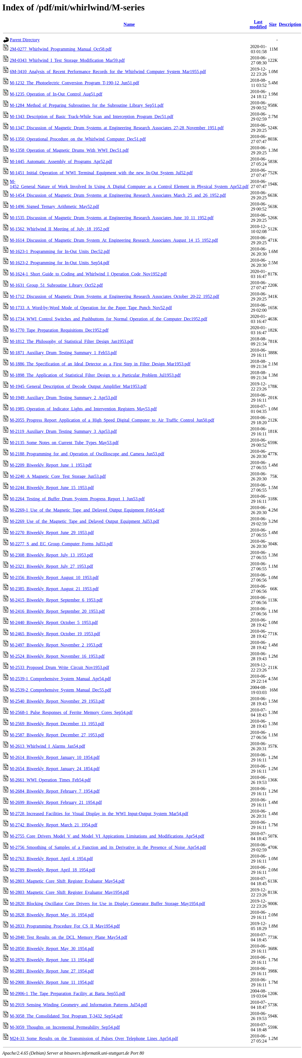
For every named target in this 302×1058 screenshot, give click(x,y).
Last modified (258, 24)
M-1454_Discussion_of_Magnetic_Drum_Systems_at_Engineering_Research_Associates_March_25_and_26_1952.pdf (118, 195)
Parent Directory (25, 39)
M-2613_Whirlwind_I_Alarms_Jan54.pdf (47, 746)
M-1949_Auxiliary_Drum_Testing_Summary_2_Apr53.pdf (63, 397)
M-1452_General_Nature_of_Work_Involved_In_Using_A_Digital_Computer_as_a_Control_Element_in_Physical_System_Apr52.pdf (129, 184)
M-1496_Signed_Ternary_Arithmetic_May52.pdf (54, 206)
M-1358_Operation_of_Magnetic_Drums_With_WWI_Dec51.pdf (69, 150)
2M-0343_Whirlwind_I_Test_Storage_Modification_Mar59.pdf (67, 60)
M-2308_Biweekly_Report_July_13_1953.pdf (51, 555)
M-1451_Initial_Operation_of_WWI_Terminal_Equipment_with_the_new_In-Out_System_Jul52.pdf (101, 172)
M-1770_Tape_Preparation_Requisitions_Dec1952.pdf (59, 330)
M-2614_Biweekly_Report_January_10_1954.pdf (55, 757)
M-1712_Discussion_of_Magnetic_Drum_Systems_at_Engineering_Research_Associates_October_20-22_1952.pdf (114, 296)
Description (290, 24)
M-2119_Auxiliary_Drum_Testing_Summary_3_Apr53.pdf (63, 431)
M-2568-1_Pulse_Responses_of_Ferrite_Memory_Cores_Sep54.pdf (71, 712)
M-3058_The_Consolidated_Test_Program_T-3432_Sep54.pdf (66, 1016)
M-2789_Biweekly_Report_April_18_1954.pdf (52, 869)
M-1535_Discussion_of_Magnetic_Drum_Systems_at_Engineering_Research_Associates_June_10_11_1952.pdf (112, 217)
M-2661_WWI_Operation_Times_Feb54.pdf (50, 779)
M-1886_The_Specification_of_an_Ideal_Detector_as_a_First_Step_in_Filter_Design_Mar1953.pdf (100, 363)
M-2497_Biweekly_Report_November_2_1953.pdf (56, 645)
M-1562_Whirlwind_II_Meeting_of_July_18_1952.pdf (59, 229)
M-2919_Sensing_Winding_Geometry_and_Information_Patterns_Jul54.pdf (78, 1004)
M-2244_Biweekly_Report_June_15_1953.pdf (52, 487)
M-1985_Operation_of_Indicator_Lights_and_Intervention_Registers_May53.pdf (83, 408)
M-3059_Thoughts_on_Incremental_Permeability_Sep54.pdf (65, 1027)
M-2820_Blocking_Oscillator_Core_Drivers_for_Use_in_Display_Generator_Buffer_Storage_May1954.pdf (107, 903)
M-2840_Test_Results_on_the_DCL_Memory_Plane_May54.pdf (68, 937)
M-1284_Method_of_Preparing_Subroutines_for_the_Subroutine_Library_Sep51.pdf (87, 105)
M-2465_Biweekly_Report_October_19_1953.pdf (55, 633)
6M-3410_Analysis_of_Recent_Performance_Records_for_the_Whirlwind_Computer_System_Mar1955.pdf (108, 71)
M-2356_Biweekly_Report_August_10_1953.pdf (54, 577)
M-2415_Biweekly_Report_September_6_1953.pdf (56, 600)
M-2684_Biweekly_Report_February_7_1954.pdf (55, 791)
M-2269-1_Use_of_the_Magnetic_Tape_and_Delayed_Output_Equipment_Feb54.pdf (87, 510)
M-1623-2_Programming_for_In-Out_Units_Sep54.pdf (59, 262)
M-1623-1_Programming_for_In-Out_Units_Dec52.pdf (60, 251)
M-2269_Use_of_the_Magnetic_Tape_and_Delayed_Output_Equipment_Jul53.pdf (84, 521)
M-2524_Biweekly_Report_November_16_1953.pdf (57, 656)
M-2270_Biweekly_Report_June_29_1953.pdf (52, 532)
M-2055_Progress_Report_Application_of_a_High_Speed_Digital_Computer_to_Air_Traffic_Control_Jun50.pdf (112, 420)
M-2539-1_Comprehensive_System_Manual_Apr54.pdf (60, 678)
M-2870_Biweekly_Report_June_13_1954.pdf (52, 959)
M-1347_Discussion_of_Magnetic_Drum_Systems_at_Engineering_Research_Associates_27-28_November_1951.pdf (117, 127)
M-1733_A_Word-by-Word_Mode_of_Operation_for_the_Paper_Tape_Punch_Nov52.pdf (91, 307)
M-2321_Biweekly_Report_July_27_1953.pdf (51, 566)
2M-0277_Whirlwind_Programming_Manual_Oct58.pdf (61, 49)
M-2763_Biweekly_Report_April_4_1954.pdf (51, 858)
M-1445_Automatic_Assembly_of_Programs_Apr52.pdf (61, 161)
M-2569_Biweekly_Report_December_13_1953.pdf (57, 723)
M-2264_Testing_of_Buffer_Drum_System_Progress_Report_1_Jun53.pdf (77, 498)
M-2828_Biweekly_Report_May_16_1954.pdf (52, 914)
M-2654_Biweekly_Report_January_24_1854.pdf (55, 768)
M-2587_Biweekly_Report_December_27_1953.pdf (57, 735)
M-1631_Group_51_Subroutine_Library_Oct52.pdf (56, 285)
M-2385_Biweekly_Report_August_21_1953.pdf (54, 588)
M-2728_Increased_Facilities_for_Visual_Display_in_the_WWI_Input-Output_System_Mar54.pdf (99, 813)
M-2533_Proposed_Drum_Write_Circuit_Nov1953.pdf (59, 667)
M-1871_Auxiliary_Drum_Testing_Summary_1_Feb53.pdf (63, 352)
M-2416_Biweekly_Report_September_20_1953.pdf (57, 611)
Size (273, 24)
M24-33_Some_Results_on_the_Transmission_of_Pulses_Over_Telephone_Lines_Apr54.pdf (94, 1038)
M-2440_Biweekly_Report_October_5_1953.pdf (54, 622)
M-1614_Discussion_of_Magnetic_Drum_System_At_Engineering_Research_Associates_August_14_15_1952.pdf (114, 240)
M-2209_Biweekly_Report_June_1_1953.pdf (51, 465)
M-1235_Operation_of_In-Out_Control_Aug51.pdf (56, 94)
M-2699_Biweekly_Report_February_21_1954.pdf (56, 802)
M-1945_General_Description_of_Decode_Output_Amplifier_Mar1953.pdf (78, 386)
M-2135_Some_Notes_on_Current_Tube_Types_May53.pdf (64, 442)
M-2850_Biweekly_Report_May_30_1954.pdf (52, 948)
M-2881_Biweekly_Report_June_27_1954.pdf (52, 971)
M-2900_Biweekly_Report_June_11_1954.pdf (52, 982)
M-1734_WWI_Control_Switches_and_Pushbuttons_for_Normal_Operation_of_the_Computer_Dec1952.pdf (108, 319)
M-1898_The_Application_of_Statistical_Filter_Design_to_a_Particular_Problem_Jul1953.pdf (95, 375)
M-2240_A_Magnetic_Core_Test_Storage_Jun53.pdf (58, 476)
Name (129, 24)
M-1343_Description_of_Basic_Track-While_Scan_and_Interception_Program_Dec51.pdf (91, 116)
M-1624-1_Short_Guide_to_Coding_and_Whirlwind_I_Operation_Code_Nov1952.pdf (88, 274)
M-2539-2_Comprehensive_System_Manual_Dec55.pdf (60, 690)
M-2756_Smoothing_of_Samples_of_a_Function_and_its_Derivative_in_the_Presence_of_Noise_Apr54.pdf (108, 847)
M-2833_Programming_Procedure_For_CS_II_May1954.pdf (65, 926)
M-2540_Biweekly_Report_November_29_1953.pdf (57, 701)
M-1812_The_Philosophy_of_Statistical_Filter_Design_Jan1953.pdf (71, 341)
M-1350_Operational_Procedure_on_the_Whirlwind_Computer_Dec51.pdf (78, 139)
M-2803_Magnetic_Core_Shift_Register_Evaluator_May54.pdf (67, 881)
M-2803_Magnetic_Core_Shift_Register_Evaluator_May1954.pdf (69, 892)
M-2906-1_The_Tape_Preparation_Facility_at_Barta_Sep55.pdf (67, 993)
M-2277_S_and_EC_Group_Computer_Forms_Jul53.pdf (61, 543)
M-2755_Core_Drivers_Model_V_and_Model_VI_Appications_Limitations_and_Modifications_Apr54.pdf (107, 836)
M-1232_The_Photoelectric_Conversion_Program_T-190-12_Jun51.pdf (74, 82)
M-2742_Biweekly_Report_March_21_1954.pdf (53, 824)
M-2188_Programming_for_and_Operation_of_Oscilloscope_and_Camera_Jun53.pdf (87, 453)
